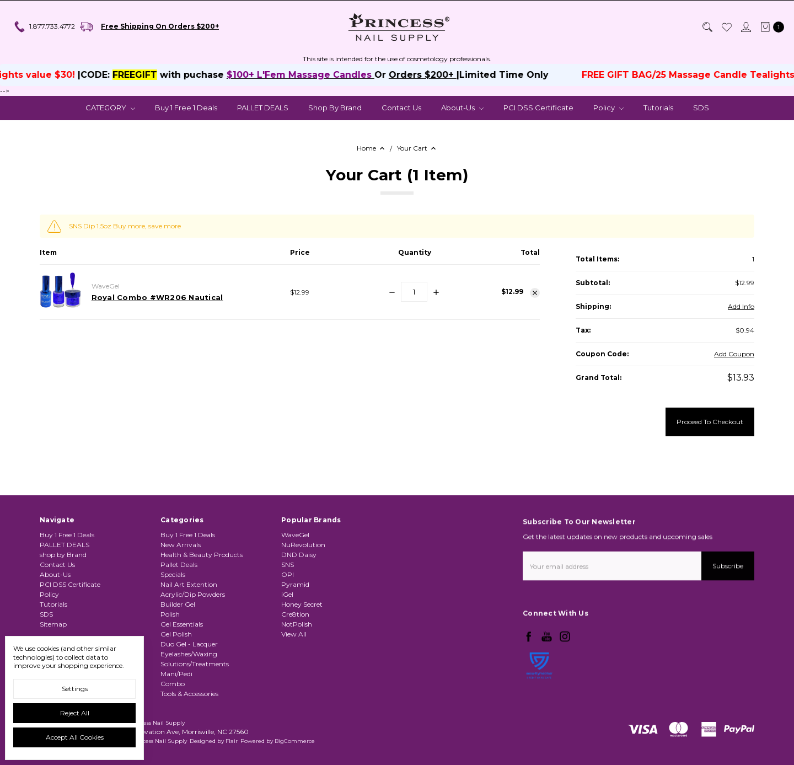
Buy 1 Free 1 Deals (186, 107)
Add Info (741, 306)
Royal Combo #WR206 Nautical (157, 297)
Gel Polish (176, 677)
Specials (172, 617)
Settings (75, 688)
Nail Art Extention (188, 627)
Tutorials (658, 107)
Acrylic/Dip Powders (192, 637)
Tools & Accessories (189, 736)
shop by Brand (335, 107)
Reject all (74, 713)
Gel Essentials (181, 667)
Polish (170, 657)
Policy (608, 107)
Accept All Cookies (75, 737)
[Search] (707, 27)
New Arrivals (180, 588)
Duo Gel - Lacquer (189, 687)
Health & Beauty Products (201, 597)
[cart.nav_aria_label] (770, 27)
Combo (172, 727)
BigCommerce (295, 741)
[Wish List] (726, 27)
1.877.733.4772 (44, 27)
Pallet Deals (178, 607)
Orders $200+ (437, 74)
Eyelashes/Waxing (188, 697)
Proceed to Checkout (710, 422)
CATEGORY (110, 107)
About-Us (462, 107)
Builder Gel (177, 647)
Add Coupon (734, 354)
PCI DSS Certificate (538, 107)
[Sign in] (745, 27)
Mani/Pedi (176, 717)
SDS (701, 107)
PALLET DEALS (262, 107)
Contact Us (401, 107)
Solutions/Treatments (194, 707)
